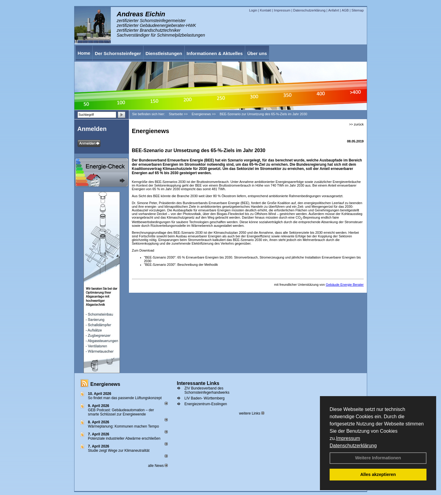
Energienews (105, 384)
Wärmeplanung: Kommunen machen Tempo (123, 426)
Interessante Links (198, 383)
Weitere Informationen (378, 457)
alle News (158, 466)
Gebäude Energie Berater (345, 284)
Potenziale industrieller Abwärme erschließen (124, 438)
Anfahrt (333, 10)
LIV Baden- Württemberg (204, 398)
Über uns (257, 53)
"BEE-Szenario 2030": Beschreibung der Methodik (181, 264)
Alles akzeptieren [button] (378, 474)
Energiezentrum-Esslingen (205, 404)
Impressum (348, 438)
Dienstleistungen (164, 53)
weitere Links (251, 413)
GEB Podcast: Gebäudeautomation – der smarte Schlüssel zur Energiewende (121, 412)
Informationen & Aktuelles (215, 53)
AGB (345, 10)
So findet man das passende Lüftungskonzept (125, 398)
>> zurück (356, 124)
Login (253, 10)
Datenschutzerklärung (353, 445)
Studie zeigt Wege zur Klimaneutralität (119, 450)
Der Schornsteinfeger (118, 53)
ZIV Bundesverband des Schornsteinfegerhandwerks (206, 390)
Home (84, 53)
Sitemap (357, 10)
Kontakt (265, 10)
